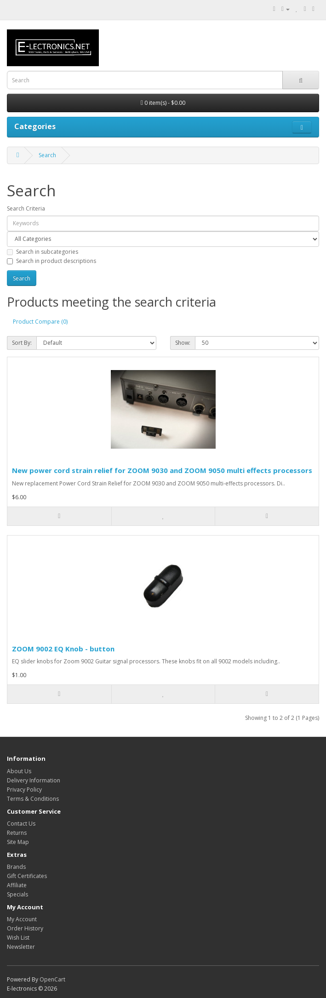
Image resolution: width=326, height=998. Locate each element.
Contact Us (21, 823)
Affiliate (17, 885)
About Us (19, 771)
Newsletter (21, 947)
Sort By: (22, 343)
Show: (182, 343)
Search (47, 155)
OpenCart (52, 979)
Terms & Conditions (33, 799)
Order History (25, 928)
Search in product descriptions (51, 261)
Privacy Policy (24, 789)
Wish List (18, 937)
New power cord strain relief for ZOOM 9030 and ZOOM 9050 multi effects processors (162, 470)
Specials (17, 894)
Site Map (18, 842)
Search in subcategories (42, 252)
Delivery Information (33, 780)
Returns (17, 833)
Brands (16, 867)
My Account (22, 919)
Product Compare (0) (40, 321)
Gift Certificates (27, 876)
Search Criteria (26, 208)
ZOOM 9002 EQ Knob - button (63, 648)
